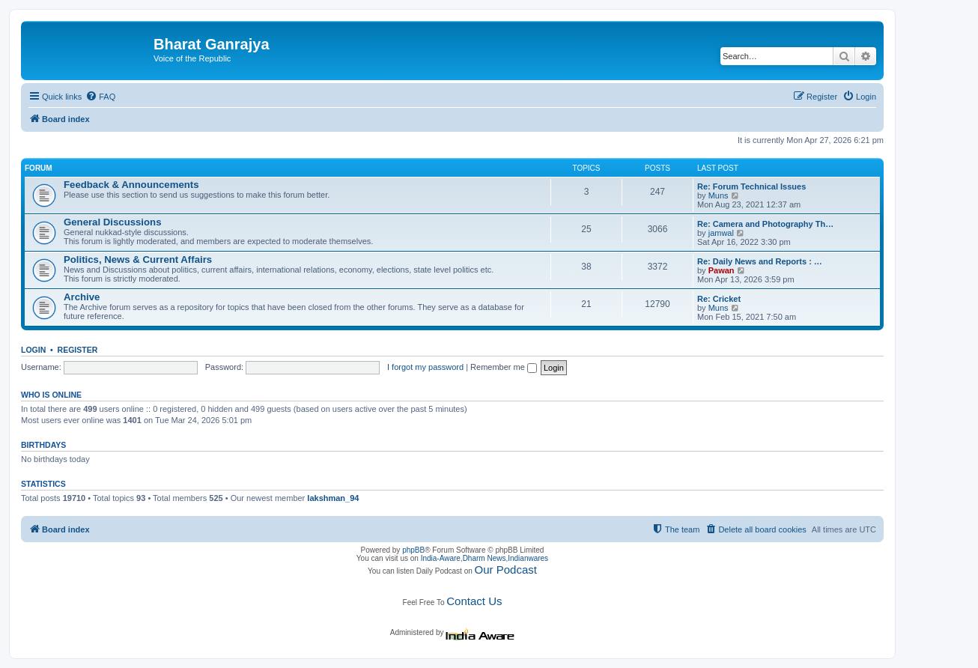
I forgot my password (425, 366)
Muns (718, 195)
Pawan (721, 270)
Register (78, 349)
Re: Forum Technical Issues (751, 186)
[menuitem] (100, 97)
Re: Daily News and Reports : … (759, 261)
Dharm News (484, 558)
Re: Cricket (719, 298)
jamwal (721, 232)
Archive (82, 297)
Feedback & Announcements (131, 184)
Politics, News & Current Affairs (138, 259)
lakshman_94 (333, 498)
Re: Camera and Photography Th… (765, 223)
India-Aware (441, 558)
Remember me (503, 366)
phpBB (413, 550)
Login (33, 349)
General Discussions (112, 222)
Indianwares (528, 558)
